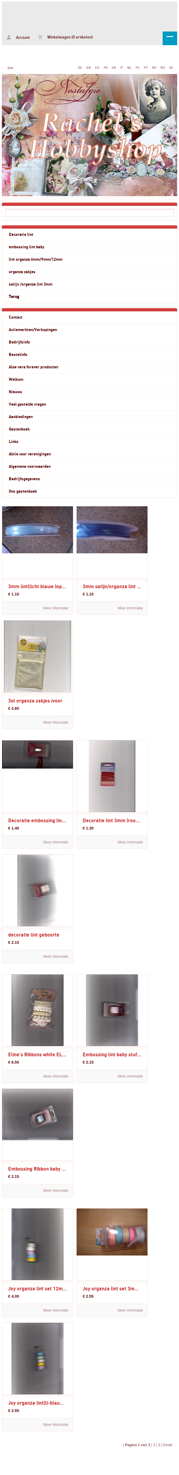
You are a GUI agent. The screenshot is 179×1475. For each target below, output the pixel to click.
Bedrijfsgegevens (24, 479)
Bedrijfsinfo (19, 342)
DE (80, 67)
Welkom (16, 379)
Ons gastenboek (23, 491)
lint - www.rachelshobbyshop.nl (89, 15)
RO (154, 67)
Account (18, 37)
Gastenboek (19, 429)
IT (121, 67)
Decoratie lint (21, 235)
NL (129, 67)
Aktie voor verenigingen (30, 454)
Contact (15, 317)
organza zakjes (22, 272)
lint (10, 68)
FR (106, 67)
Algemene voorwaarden (30, 466)
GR (114, 67)
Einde (167, 1445)
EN (88, 67)
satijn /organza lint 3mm (30, 284)
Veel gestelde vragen (27, 404)
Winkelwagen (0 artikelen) (65, 37)
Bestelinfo (18, 355)
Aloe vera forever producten (33, 367)
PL (138, 67)
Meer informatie (55, 608)
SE (171, 67)
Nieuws (15, 392)
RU (163, 67)
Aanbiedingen (21, 417)
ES (97, 67)
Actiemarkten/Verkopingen (33, 330)
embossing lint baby (26, 247)
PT (146, 67)
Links (13, 442)
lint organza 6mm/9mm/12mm (35, 259)
